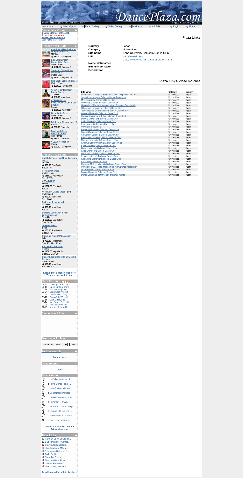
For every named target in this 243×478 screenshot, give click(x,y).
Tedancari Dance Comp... (62, 406)
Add (59, 369)
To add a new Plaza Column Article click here (59, 427)
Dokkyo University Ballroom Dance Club (99, 119)
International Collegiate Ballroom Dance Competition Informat (109, 95)
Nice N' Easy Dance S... (56, 466)
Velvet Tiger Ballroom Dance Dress (61, 91)
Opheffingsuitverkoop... (61, 393)
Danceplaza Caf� (58, 294)
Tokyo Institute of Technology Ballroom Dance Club (104, 111)
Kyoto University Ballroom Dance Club (98, 145)
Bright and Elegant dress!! (64, 122)
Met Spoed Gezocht (59, 302)
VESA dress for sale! (61, 142)
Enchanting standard (52, 246)
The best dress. (49, 225)
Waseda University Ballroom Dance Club (99, 113)
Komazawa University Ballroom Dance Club (101, 137)
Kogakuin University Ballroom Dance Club (100, 129)
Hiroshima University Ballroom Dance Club (100, 153)
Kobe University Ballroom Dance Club (98, 151)
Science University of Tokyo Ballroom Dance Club (103, 116)
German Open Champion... (58, 438)
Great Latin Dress (59, 113)
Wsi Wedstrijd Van (58, 289)
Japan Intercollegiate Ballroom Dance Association (103, 97)
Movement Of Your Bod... (62, 415)
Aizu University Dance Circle (94, 161)
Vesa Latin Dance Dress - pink (56, 192)
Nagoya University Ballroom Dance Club (99, 140)
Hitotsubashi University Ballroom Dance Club (101, 108)
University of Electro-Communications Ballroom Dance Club (108, 105)
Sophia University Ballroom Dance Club (99, 132)
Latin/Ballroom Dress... (61, 388)
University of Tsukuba (91, 127)
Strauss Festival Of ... (55, 463)
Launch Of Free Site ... (61, 411)
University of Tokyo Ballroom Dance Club (99, 103)
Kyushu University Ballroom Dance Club (99, 156)
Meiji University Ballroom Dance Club (98, 100)
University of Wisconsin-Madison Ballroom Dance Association (109, 167)
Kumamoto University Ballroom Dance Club (101, 159)
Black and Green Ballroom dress (59, 132)
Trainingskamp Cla (59, 284)
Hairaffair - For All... (59, 402)
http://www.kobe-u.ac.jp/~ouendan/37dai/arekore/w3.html (147, 58)
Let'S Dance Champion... (62, 379)
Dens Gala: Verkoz (59, 292)
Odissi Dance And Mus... (62, 397)
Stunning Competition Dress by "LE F (62, 71)
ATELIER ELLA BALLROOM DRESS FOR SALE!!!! (63, 102)
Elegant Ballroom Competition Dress (60, 61)
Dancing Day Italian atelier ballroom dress (55, 214)
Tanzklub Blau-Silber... (56, 460)
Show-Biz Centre (53, 457)
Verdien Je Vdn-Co (59, 307)
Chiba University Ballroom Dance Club (98, 121)
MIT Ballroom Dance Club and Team (97, 169)
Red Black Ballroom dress (64, 81)
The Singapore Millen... (56, 448)
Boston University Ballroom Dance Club (99, 172)
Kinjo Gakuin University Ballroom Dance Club (101, 143)
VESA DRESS (48, 181)
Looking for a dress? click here (59, 272)
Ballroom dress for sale (53, 202)
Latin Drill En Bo (57, 299)
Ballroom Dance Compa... (57, 442)
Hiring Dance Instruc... (60, 384)
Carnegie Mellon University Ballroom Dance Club (103, 164)
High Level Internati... (60, 420)
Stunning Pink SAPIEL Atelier (56, 236)
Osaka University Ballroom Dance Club (99, 148)
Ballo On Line (51, 454)
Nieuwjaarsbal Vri (58, 304)
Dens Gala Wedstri (59, 297)
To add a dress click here (60, 275)
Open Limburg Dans (59, 287)
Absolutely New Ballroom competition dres (63, 50)
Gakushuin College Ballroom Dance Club (100, 135)
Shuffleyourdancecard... (56, 445)
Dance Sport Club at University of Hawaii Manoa (103, 175)
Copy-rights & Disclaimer (53, 40)
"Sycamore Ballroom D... (57, 451)
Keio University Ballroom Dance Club (98, 124)
